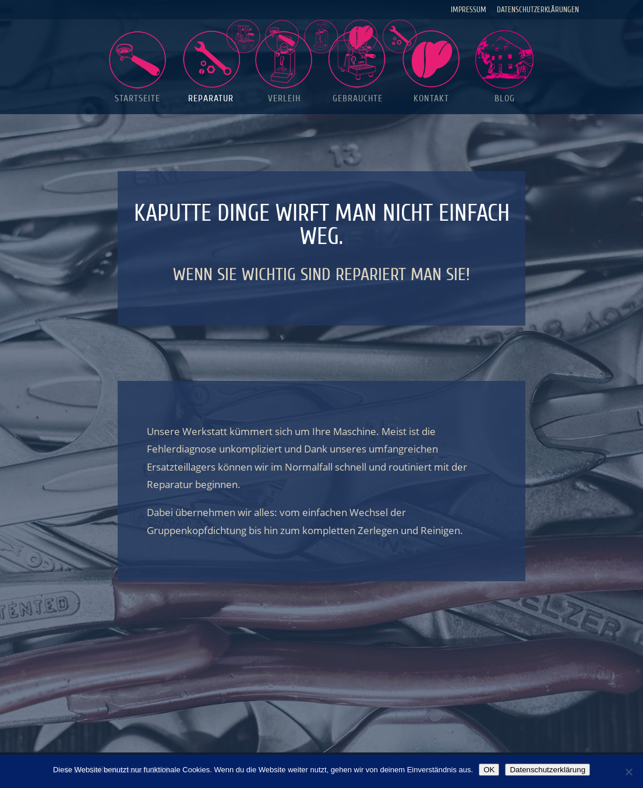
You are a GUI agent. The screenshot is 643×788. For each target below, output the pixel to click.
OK (488, 769)
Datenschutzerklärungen (538, 10)
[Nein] (628, 772)
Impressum (468, 10)
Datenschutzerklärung (547, 769)
